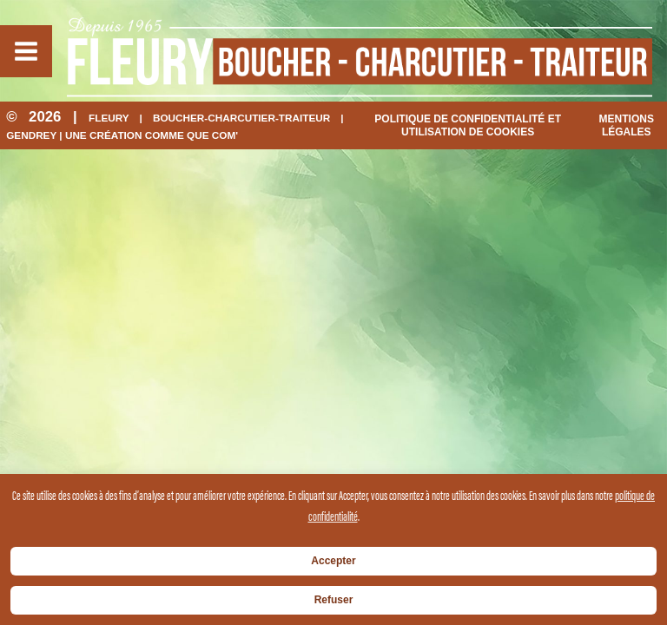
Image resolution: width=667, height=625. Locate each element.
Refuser (333, 600)
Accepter (333, 561)
